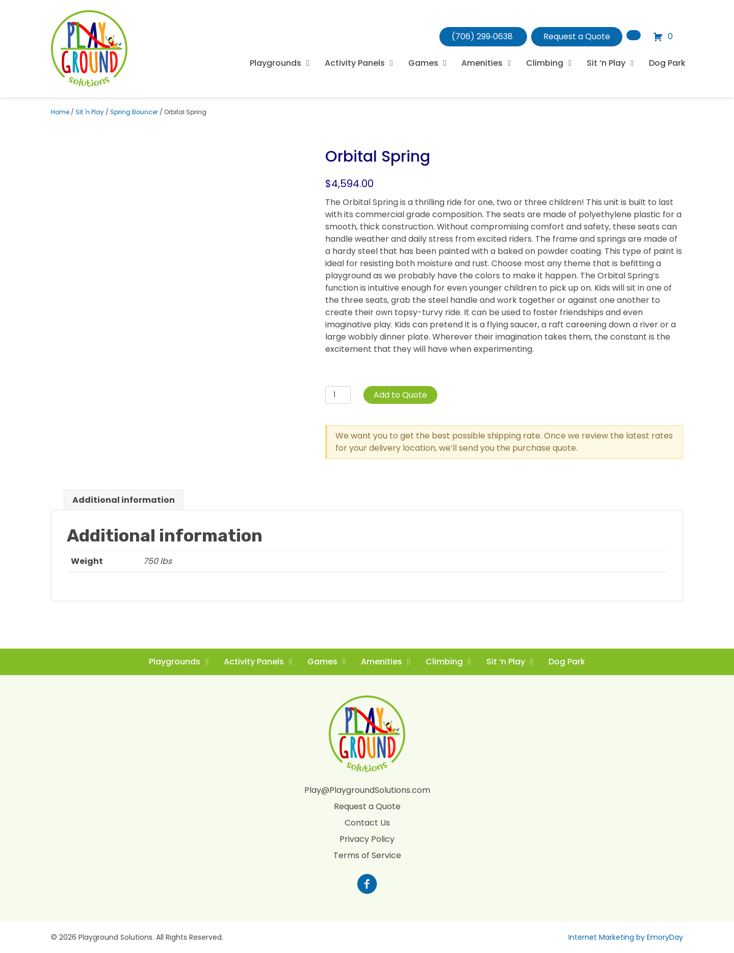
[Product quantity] (338, 395)
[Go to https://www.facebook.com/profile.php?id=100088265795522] (367, 885)
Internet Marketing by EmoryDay (625, 937)
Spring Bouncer (134, 112)
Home (60, 112)
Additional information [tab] (123, 500)
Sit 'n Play (89, 112)
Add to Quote (400, 395)
